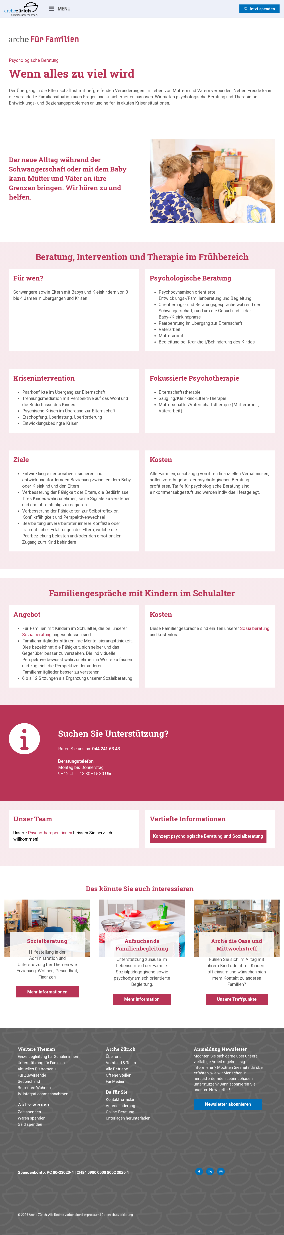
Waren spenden (31, 1118)
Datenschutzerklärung (117, 1215)
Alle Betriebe (117, 1069)
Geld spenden (30, 1124)
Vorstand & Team (121, 1062)
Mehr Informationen (47, 992)
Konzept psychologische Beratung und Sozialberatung (208, 836)
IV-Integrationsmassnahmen (43, 1094)
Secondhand (29, 1081)
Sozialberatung (36, 634)
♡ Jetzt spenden (259, 8)
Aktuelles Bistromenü (37, 1069)
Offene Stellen (118, 1075)
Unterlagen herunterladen (128, 1118)
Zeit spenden (29, 1112)
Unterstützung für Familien (41, 1062)
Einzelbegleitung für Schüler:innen (48, 1056)
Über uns (114, 1056)
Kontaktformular (120, 1099)
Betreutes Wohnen (34, 1087)
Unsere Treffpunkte (236, 999)
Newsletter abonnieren (228, 1104)
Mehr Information (142, 999)
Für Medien (115, 1081)
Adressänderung (120, 1105)
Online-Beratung (120, 1112)
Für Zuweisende (32, 1075)
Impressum (92, 1215)
